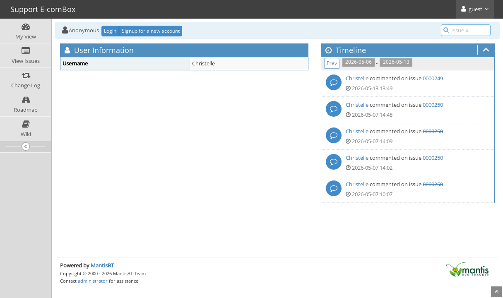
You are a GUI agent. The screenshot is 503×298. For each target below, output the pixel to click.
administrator (93, 281)
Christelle (357, 78)
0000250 (433, 104)
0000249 (433, 78)
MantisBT (102, 265)
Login (110, 30)
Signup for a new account (151, 30)
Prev (332, 63)
